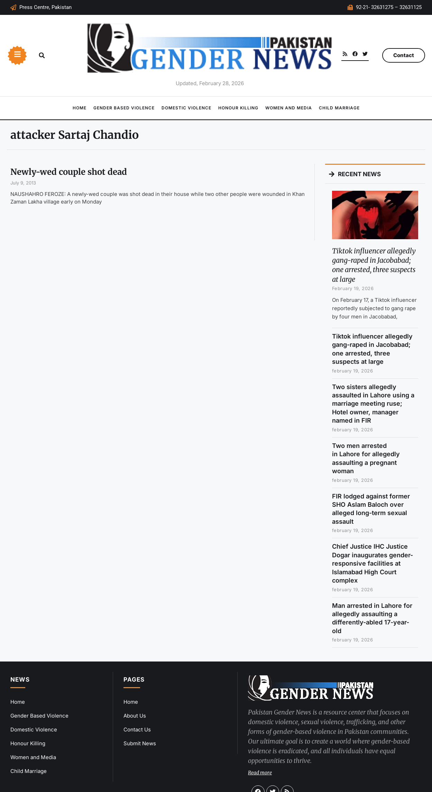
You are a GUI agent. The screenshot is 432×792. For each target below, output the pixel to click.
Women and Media (288, 107)
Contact (403, 55)
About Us (134, 715)
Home (79, 107)
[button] (42, 55)
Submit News (139, 743)
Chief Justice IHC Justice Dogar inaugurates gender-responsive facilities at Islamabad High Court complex (372, 563)
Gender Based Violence (124, 107)
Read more (260, 773)
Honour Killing (238, 107)
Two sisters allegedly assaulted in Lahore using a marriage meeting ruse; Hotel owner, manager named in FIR (373, 403)
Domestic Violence (186, 107)
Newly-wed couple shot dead (68, 171)
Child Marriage (339, 107)
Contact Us (137, 729)
